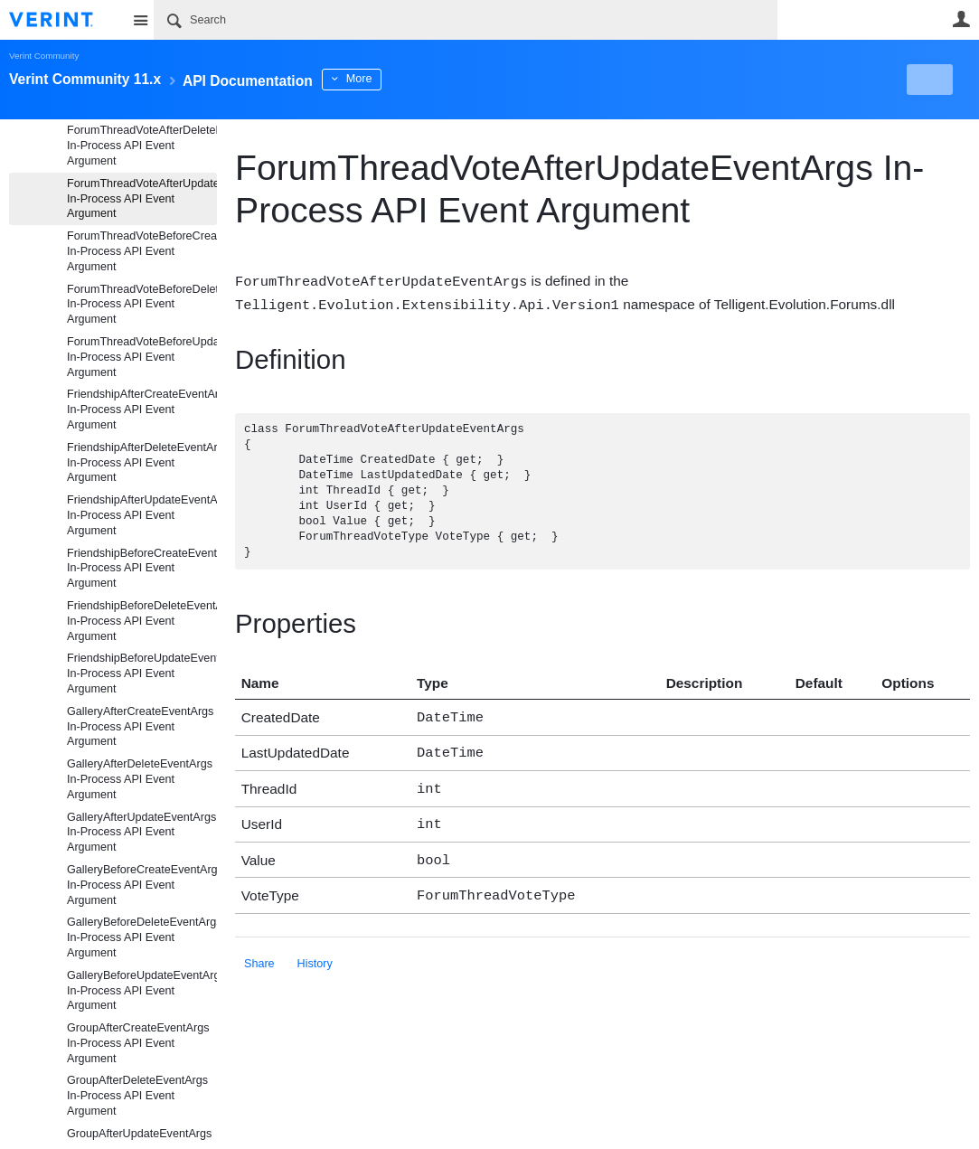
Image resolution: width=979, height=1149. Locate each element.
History (315, 951)
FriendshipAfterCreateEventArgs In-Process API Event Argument (142, 409)
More (406, 78)
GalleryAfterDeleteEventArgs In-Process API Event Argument (139, 779)
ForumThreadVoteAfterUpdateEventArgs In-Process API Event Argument (142, 199)
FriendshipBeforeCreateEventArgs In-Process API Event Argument (142, 568)
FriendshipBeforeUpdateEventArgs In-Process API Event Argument (142, 673)
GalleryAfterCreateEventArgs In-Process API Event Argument (140, 727)
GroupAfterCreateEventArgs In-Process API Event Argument (138, 1043)
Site (140, 19)
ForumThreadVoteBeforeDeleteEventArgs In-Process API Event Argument (142, 304)
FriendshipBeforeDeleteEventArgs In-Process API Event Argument (142, 621)
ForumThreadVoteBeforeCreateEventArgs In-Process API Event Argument (142, 251)
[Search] (465, 20)
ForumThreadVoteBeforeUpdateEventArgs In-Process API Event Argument (142, 357)
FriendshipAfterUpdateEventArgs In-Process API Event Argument (142, 515)
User (961, 19)
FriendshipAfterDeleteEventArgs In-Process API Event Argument (142, 463)
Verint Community (44, 56)
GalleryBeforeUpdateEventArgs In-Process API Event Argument (142, 990)
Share (259, 951)
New (929, 79)
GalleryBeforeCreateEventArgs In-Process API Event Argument (142, 885)
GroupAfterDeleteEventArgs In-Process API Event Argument (137, 1095)
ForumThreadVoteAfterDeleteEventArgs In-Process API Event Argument (142, 145)
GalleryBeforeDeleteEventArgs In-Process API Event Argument (142, 937)
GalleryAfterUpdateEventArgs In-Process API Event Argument (141, 832)
